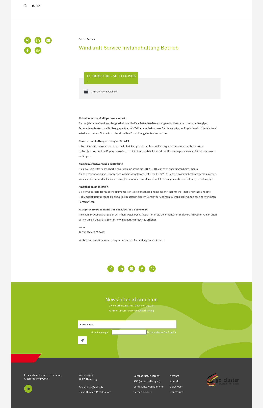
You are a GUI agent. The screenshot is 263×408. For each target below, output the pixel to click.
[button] (27, 40)
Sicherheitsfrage (94, 332)
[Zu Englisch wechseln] (39, 5)
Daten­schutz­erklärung (141, 310)
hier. (161, 240)
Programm (118, 240)
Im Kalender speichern (104, 91)
